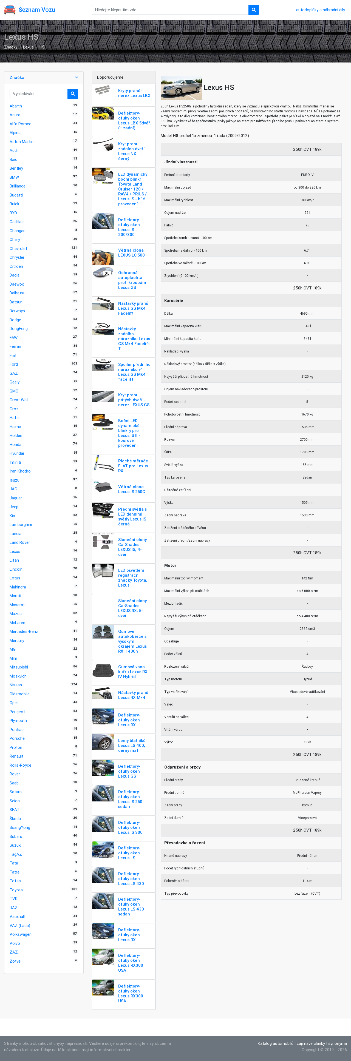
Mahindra (18, 587)
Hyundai (17, 453)
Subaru (16, 836)
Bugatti (16, 195)
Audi (14, 150)
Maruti (15, 595)
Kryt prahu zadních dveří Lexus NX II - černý (131, 151)
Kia (12, 515)
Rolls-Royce (20, 765)
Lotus (15, 578)
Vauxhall (17, 916)
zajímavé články (311, 1043)
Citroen (16, 266)
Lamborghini (21, 524)
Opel (14, 702)
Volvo (15, 943)
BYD (13, 212)
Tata (14, 863)
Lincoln (16, 569)
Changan (18, 230)
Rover (15, 773)
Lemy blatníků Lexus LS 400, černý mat (132, 745)
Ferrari (15, 346)
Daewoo (17, 284)
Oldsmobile (20, 693)
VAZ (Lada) (20, 925)
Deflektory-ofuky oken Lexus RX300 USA (130, 963)
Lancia (15, 533)
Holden (16, 435)
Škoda (15, 818)
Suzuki (15, 845)
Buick (14, 203)
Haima (15, 426)
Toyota (16, 889)
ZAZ (14, 952)
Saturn (16, 791)
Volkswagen (21, 934)
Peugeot (17, 711)
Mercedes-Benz (24, 631)
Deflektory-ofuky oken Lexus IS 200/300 (129, 227)
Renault (16, 756)
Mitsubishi (19, 667)
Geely (14, 382)
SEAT (14, 809)
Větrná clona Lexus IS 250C (131, 489)
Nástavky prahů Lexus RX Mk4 (133, 695)
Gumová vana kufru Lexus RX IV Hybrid (133, 671)
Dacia (14, 275)
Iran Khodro (20, 471)
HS (42, 47)
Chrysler (17, 257)
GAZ (14, 373)
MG (13, 649)
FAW (14, 337)
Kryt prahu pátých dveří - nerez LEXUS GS (133, 399)
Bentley (16, 168)
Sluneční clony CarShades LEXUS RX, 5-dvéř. (132, 608)
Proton (16, 747)
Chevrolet (18, 248)
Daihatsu (18, 292)
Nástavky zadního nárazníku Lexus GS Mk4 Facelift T (134, 338)
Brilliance (18, 186)
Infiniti (15, 462)
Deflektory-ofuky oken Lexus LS (129, 852)
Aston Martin (21, 141)
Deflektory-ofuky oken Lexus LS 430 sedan (131, 907)
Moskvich (18, 676)
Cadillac (17, 221)
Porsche (17, 738)
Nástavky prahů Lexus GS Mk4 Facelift (133, 308)
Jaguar (16, 497)
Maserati (18, 604)
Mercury (17, 640)
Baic (13, 159)
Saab (14, 783)
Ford (14, 364)
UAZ (14, 907)
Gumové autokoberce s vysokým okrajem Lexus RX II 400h (132, 641)
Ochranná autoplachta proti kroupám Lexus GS (132, 280)
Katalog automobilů (275, 1043)
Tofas (15, 880)
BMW (14, 177)
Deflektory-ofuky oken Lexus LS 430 (131, 878)
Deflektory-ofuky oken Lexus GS (129, 771)
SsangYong (20, 827)
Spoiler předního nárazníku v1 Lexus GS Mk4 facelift (134, 372)
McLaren (17, 622)
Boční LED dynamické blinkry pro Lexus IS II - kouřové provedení (129, 433)
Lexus (28, 47)
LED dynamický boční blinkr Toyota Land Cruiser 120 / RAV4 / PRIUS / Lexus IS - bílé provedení (132, 189)
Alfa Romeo (21, 123)
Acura (15, 114)
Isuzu (14, 480)
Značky (10, 47)
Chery (15, 239)
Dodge (15, 319)
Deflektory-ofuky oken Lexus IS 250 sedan (130, 799)
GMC (14, 391)
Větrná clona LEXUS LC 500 (131, 253)
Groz (14, 408)
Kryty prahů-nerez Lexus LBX (134, 93)
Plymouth (18, 720)
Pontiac (17, 729)
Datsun (16, 302)
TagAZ (16, 854)
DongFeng (19, 328)
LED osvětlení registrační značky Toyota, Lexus (132, 578)
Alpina (15, 132)
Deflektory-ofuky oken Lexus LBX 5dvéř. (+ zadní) (134, 120)
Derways (17, 310)
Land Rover (20, 542)
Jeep (14, 506)
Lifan (14, 560)
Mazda (16, 613)
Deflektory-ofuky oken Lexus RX (129, 719)
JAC (13, 488)
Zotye (15, 961)
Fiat (13, 355)
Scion (15, 800)
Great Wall (19, 399)
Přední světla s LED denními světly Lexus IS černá (132, 517)
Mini (13, 658)
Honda (15, 444)
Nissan (16, 684)
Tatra (14, 872)
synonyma (337, 1043)
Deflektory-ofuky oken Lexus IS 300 (130, 827)
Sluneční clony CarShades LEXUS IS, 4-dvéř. (132, 547)
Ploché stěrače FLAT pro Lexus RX (133, 465)
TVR (14, 898)
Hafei (14, 417)
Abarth (16, 106)
